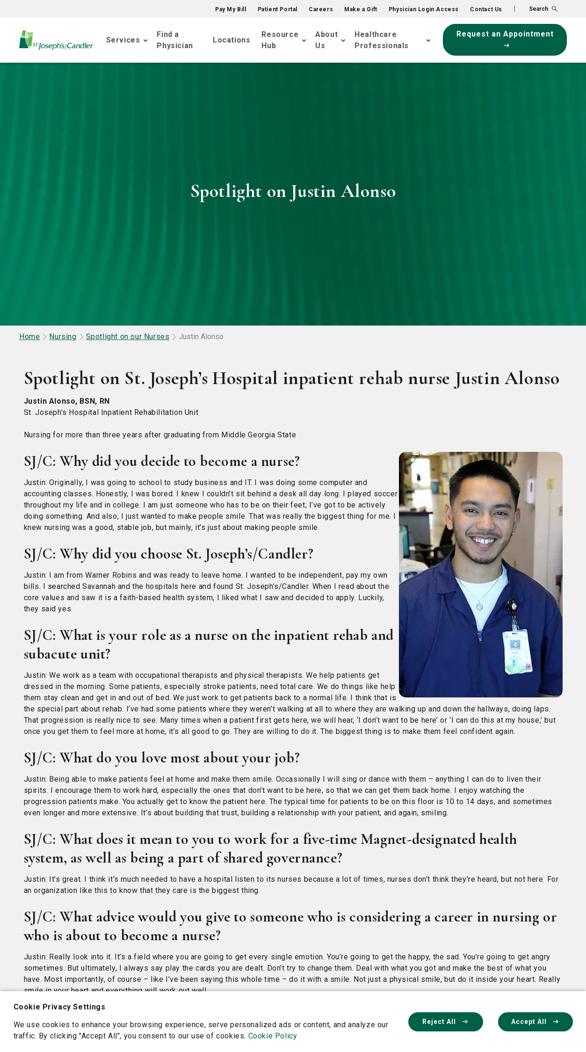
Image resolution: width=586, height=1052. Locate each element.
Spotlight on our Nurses (128, 336)
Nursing (62, 336)
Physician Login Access (424, 9)
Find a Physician (175, 40)
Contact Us (486, 9)
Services (123, 40)
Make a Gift (360, 9)
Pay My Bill (230, 9)
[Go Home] (56, 40)
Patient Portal (277, 9)
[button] (535, 9)
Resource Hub (279, 40)
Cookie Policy (272, 1035)
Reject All (445, 1021)
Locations (231, 40)
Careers (321, 9)
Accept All (535, 1021)
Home (29, 336)
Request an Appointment (505, 38)
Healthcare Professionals (381, 40)
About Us (326, 40)
